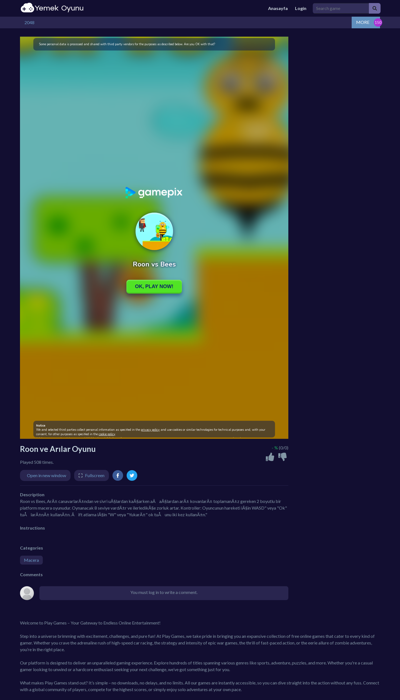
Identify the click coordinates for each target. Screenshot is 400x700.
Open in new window (46, 475)
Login (300, 8)
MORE (362, 22)
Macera (31, 560)
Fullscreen (94, 475)
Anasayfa (278, 8)
